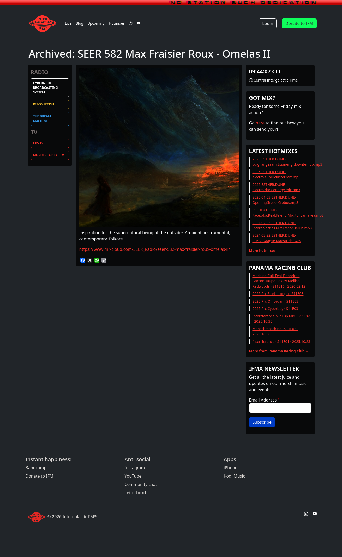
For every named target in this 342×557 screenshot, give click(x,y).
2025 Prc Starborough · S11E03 (277, 293)
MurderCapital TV (48, 155)
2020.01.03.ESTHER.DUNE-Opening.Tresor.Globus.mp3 (275, 200)
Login (267, 23)
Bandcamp (36, 468)
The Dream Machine (42, 118)
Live (68, 23)
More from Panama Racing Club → (279, 350)
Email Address (263, 400)
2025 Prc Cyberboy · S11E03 (275, 308)
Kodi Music (234, 476)
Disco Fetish (43, 104)
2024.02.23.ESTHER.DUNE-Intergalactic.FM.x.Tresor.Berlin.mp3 (282, 225)
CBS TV (38, 143)
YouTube (133, 476)
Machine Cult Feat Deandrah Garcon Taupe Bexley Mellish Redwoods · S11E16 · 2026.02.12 (278, 281)
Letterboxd (135, 493)
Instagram (135, 468)
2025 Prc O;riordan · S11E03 (275, 301)
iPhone (230, 468)
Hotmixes (117, 23)
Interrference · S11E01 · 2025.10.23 (281, 341)
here (260, 123)
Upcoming (96, 23)
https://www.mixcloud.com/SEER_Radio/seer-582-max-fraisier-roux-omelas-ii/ (154, 249)
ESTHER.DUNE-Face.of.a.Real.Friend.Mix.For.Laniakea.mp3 (288, 213)
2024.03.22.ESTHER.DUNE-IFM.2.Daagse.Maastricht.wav (276, 238)
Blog (79, 23)
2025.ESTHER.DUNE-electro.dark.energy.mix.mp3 (276, 187)
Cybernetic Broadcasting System (45, 88)
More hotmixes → (264, 250)
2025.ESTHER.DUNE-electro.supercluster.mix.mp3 (276, 174)
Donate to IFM (299, 23)
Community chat (141, 484)
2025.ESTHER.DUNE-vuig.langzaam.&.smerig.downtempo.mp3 (287, 162)
